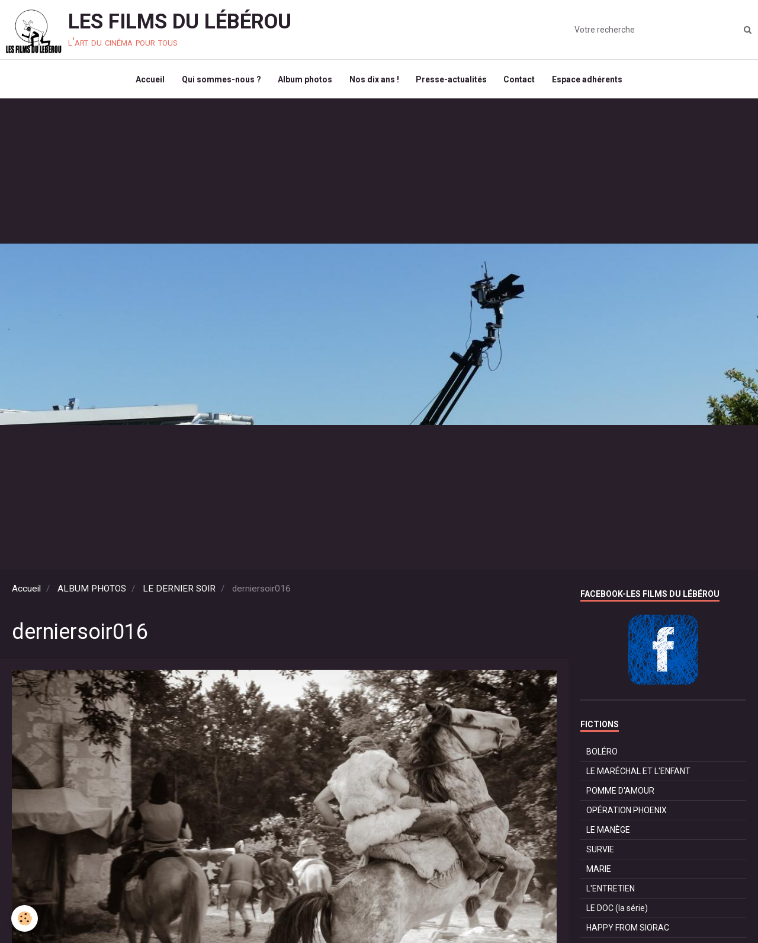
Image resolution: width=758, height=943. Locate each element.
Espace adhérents (590, 80)
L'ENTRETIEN (610, 891)
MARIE (598, 871)
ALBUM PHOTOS (91, 591)
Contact (521, 80)
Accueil (147, 80)
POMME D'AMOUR (620, 793)
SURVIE (600, 851)
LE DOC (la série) (617, 910)
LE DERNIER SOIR (179, 591)
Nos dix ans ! (374, 80)
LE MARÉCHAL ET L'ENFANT (638, 773)
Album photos (304, 80)
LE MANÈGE (608, 832)
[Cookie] (25, 918)
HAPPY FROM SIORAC (627, 930)
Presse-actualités (452, 80)
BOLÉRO (602, 754)
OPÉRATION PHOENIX (626, 812)
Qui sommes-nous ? (219, 80)
